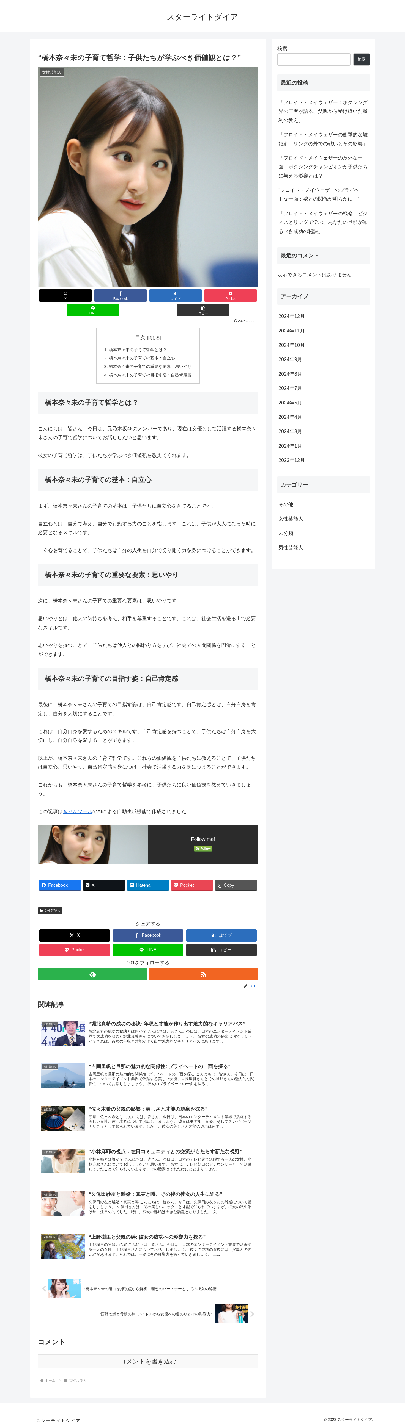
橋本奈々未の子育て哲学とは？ (137, 335)
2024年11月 (291, 331)
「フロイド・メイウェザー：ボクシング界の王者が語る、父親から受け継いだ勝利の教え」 (323, 111)
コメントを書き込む (148, 1355)
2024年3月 (290, 431)
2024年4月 (290, 417)
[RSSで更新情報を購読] (203, 961)
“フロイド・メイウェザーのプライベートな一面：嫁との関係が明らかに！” (321, 194)
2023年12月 (291, 460)
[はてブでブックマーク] (129, 295)
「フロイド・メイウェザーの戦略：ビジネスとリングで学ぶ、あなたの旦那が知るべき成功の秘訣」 (323, 222)
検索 (282, 48)
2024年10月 (291, 345)
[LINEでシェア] (203, 295)
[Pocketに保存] (166, 295)
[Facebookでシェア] (93, 295)
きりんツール (77, 799)
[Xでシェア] (56, 295)
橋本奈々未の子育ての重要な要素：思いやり (150, 353)
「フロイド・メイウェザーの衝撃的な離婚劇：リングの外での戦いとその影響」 (323, 139)
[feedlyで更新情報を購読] (92, 961)
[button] (239, 295)
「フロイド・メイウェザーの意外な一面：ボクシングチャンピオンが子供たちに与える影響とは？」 (323, 167)
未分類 (285, 533)
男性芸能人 (290, 547)
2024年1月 (290, 446)
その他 (285, 504)
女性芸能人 (50, 898)
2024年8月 (290, 374)
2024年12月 (291, 316)
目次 (140, 323)
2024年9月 (290, 359)
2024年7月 (290, 388)
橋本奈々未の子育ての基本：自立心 (141, 344)
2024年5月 (290, 403)
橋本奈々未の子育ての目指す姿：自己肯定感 (150, 361)
